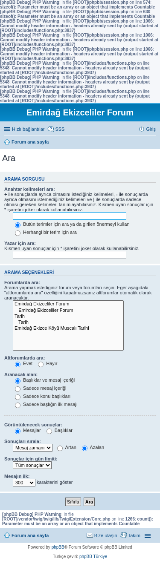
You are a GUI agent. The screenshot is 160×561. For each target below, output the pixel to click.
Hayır (47, 363)
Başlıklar (60, 430)
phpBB (58, 547)
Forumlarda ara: (22, 282)
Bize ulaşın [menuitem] (105, 535)
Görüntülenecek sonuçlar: (33, 424)
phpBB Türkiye (93, 556)
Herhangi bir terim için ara (46, 232)
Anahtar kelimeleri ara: (29, 189)
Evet (23, 363)
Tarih (68, 316)
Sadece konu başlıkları (42, 396)
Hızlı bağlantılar (28, 129)
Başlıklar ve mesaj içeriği (45, 380)
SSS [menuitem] (59, 129)
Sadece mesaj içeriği (41, 388)
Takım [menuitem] (134, 535)
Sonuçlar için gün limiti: (31, 458)
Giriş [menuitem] (151, 129)
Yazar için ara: (20, 243)
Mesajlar (28, 430)
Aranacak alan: (21, 374)
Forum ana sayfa (30, 535)
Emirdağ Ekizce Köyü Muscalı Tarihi (68, 328)
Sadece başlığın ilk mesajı (46, 404)
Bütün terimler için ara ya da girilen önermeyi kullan (72, 224)
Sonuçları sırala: (22, 441)
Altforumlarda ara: (24, 357)
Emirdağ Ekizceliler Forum (68, 304)
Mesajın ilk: (16, 476)
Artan (66, 447)
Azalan (93, 447)
